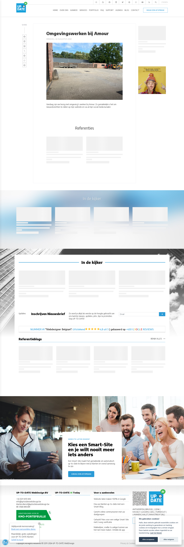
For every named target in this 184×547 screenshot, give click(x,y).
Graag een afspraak (81, 474)
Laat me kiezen (156, 533)
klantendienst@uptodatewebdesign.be (32, 504)
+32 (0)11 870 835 (23, 499)
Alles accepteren (148, 539)
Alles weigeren (169, 539)
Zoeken (164, 2)
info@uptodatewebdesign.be (28, 501)
